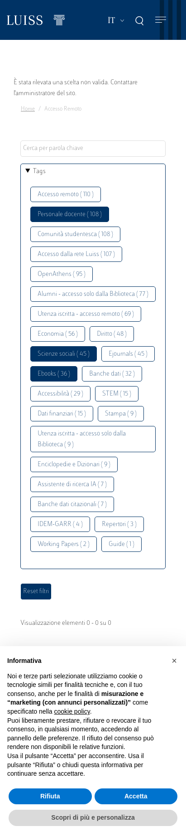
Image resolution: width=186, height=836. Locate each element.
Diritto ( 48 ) (112, 334)
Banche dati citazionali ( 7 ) (72, 504)
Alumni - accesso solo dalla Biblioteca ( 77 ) (93, 294)
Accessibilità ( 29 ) (60, 394)
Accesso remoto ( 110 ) (66, 194)
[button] (174, 660)
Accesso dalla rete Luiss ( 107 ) (76, 254)
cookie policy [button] (72, 711)
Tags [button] (39, 171)
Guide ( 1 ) (121, 544)
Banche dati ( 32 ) (112, 374)
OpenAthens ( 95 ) (62, 274)
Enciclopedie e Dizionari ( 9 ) (74, 464)
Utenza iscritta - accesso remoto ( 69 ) (86, 314)
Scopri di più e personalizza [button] (92, 817)
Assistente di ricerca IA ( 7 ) (72, 484)
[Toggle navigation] (160, 20)
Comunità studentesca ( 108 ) (75, 234)
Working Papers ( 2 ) (64, 544)
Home (28, 109)
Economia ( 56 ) (58, 334)
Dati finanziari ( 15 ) (62, 414)
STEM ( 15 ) (116, 394)
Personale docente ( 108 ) (70, 214)
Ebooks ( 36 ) (54, 374)
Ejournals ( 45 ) (128, 354)
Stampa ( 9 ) (121, 414)
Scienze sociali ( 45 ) (64, 354)
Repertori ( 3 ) (119, 524)
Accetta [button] (136, 796)
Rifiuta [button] (50, 796)
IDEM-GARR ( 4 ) (60, 524)
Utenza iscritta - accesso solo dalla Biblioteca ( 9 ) (82, 439)
